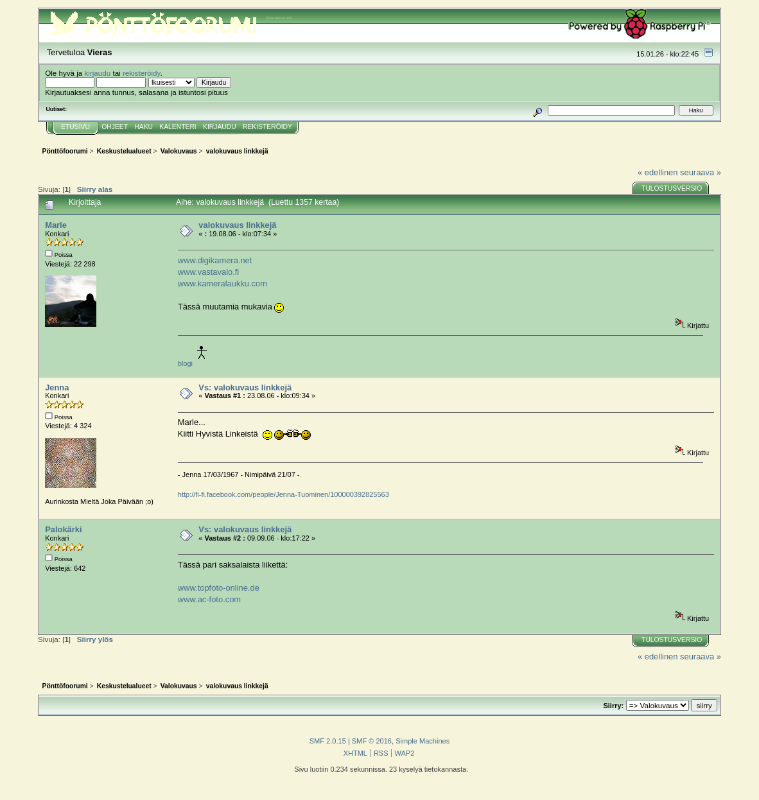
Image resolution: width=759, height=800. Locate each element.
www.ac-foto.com (209, 599)
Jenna (57, 387)
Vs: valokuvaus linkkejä (245, 387)
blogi (185, 363)
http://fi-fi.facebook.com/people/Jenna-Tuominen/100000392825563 (283, 494)
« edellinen (657, 172)
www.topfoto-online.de (218, 588)
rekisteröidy (142, 73)
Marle (56, 225)
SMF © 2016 (372, 741)
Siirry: (614, 705)
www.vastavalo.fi (208, 272)
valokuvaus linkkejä (237, 225)
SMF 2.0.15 (328, 741)
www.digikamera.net (215, 260)
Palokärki (63, 529)
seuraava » (700, 172)
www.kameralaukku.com (222, 283)
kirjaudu (98, 73)
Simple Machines (422, 741)
